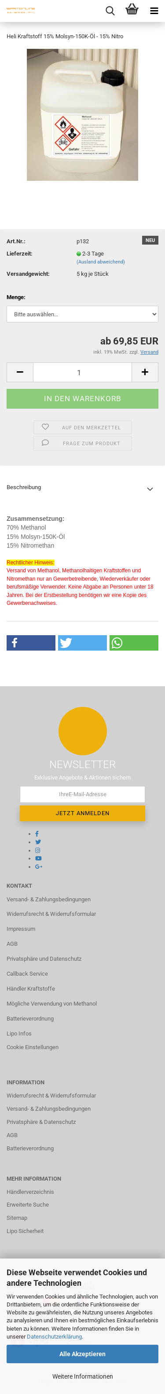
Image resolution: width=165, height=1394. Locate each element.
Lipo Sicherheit (25, 1231)
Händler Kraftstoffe (31, 988)
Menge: (16, 297)
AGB (12, 943)
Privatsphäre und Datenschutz (44, 958)
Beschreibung (24, 487)
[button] (31, 643)
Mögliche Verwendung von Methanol (52, 1003)
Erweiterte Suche (28, 1204)
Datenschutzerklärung (54, 1336)
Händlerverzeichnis (30, 1192)
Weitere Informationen (82, 1376)
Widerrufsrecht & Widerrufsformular (51, 914)
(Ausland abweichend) (101, 262)
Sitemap (17, 1218)
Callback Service (27, 973)
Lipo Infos (19, 1033)
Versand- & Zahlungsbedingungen (49, 899)
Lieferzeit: (20, 253)
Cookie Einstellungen (33, 1047)
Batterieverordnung (30, 1018)
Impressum (21, 929)
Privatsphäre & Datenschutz (41, 1122)
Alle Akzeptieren (82, 1353)
